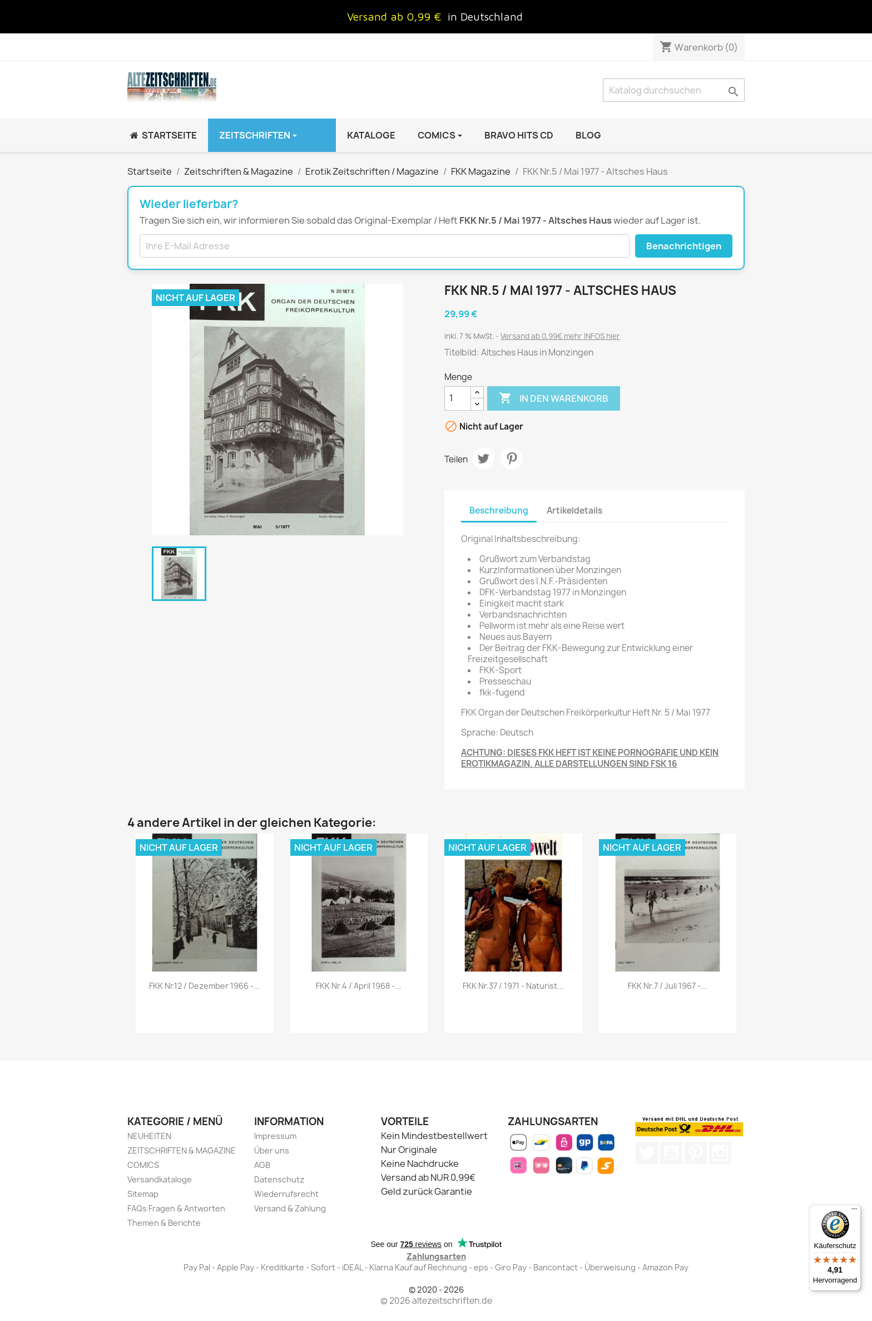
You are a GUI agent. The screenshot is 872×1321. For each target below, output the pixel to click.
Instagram (720, 1153)
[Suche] (674, 90)
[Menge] (457, 398)
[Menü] (854, 1211)
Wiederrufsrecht (286, 1194)
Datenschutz (279, 1179)
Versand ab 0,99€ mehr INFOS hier (560, 336)
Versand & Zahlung (290, 1208)
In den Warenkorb (553, 398)
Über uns (271, 1150)
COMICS (143, 1165)
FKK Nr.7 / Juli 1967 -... (667, 985)
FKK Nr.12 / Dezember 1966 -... (204, 985)
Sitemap (142, 1194)
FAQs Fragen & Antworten (176, 1208)
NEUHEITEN (149, 1136)
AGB (262, 1165)
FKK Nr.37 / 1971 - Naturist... (513, 985)
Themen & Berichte (164, 1223)
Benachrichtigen (683, 246)
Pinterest (512, 458)
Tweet (483, 458)
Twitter (647, 1153)
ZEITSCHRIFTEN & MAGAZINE (181, 1150)
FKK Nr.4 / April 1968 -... (359, 985)
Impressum (275, 1136)
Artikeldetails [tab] (574, 510)
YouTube (671, 1153)
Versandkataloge (159, 1179)
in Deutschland (485, 16)
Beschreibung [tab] (498, 510)
